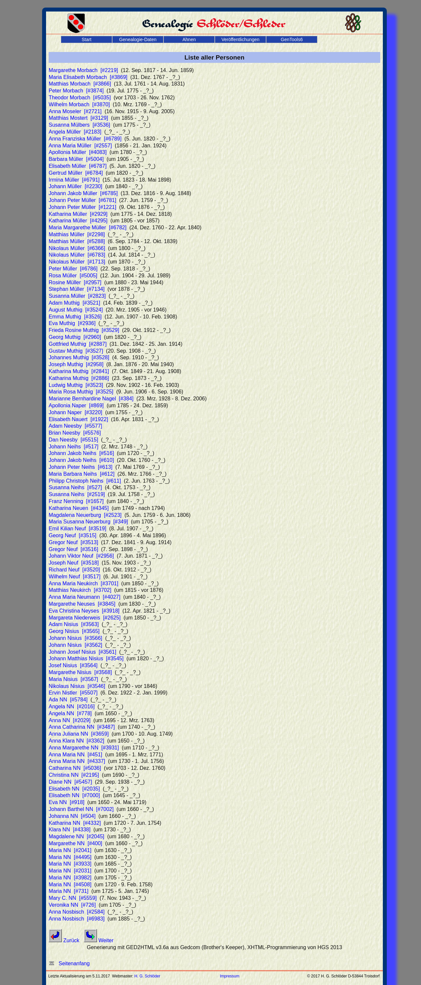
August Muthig (76, 310)
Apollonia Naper (76, 405)
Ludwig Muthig (76, 385)
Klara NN (69, 829)
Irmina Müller (74, 180)
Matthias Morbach (80, 84)
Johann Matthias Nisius (86, 658)
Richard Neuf (74, 569)
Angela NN (72, 706)
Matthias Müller (77, 234)
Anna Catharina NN (82, 727)
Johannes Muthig (79, 357)
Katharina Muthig (79, 371)
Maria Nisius (73, 679)
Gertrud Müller (76, 173)
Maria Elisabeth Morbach (88, 77)
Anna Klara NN (76, 741)
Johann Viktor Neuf (81, 556)
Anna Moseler (75, 111)
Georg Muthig (75, 337)
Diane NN (70, 782)
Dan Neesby (73, 439)
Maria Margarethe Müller (88, 227)
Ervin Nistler (73, 692)
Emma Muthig (75, 316)
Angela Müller (75, 132)
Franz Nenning (76, 501)
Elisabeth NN (74, 789)
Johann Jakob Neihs (81, 453)
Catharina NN (75, 768)
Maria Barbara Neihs (81, 474)
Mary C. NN (73, 898)
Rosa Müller (73, 275)
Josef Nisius (73, 665)
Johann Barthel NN (81, 809)
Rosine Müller (75, 282)
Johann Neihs (73, 446)
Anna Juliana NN (79, 734)
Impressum (229, 976)
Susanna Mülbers (79, 125)
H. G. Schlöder (148, 976)
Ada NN (68, 699)
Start (86, 39)
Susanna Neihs (75, 487)
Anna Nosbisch (77, 912)
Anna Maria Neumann (84, 597)
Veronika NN (72, 905)
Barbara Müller (76, 159)
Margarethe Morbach (83, 70)
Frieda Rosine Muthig (84, 330)
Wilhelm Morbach (79, 104)
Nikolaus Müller (77, 248)
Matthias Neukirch (80, 590)
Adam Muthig (74, 303)
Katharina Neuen (79, 508)
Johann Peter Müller (82, 200)
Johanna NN (72, 816)
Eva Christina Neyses (84, 611)
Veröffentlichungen (240, 39)
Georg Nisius (74, 631)
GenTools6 (292, 39)
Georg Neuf (72, 535)
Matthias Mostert (78, 118)
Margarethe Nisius (80, 672)
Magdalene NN (76, 836)
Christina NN (74, 775)
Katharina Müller (78, 214)
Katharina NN (75, 823)
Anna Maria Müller (80, 145)
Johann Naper (75, 412)
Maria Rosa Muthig (81, 391)
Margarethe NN (75, 843)
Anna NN (69, 720)
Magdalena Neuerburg (85, 515)
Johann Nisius (75, 638)
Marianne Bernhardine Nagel (91, 398)
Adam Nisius (74, 624)
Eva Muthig (72, 323)
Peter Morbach (76, 90)
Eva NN (67, 802)
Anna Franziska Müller (85, 138)
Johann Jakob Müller (83, 193)
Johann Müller (75, 186)
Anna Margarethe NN (84, 747)
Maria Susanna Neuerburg (88, 521)
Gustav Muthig (76, 351)
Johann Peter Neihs (80, 467)
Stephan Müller (77, 289)
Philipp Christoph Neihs (85, 481)
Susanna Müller (77, 296)
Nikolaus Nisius (77, 686)
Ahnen (189, 39)
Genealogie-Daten (138, 39)
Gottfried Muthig (78, 344)
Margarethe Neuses (82, 604)
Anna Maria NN (75, 754)
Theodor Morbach (80, 97)
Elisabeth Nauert (78, 419)
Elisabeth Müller (78, 166)
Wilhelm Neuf (74, 576)
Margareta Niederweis (85, 617)
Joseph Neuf (74, 563)
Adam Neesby (75, 426)
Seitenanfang (69, 963)
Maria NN (70, 850)
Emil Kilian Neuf (77, 528)
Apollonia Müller (78, 152)
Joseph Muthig (76, 364)
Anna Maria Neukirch (83, 583)
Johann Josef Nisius (82, 652)
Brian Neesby (75, 433)
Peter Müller (73, 268)
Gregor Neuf (73, 542)
